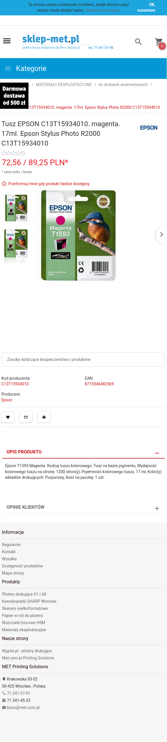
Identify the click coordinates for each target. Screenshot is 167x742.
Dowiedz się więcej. (102, 10)
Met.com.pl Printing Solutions (28, 658)
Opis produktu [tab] (24, 452)
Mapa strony (13, 573)
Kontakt (9, 551)
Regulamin (11, 544)
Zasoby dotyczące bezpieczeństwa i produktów (48, 359)
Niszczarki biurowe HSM (23, 622)
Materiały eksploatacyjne (24, 629)
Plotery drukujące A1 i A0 (24, 594)
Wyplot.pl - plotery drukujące (27, 651)
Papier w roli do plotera (22, 615)
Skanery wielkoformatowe (25, 608)
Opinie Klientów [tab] (25, 507)
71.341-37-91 (16, 693)
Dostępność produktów (22, 566)
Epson (7, 400)
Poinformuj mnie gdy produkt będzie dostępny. (49, 183)
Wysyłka (9, 559)
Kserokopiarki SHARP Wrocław (29, 601)
